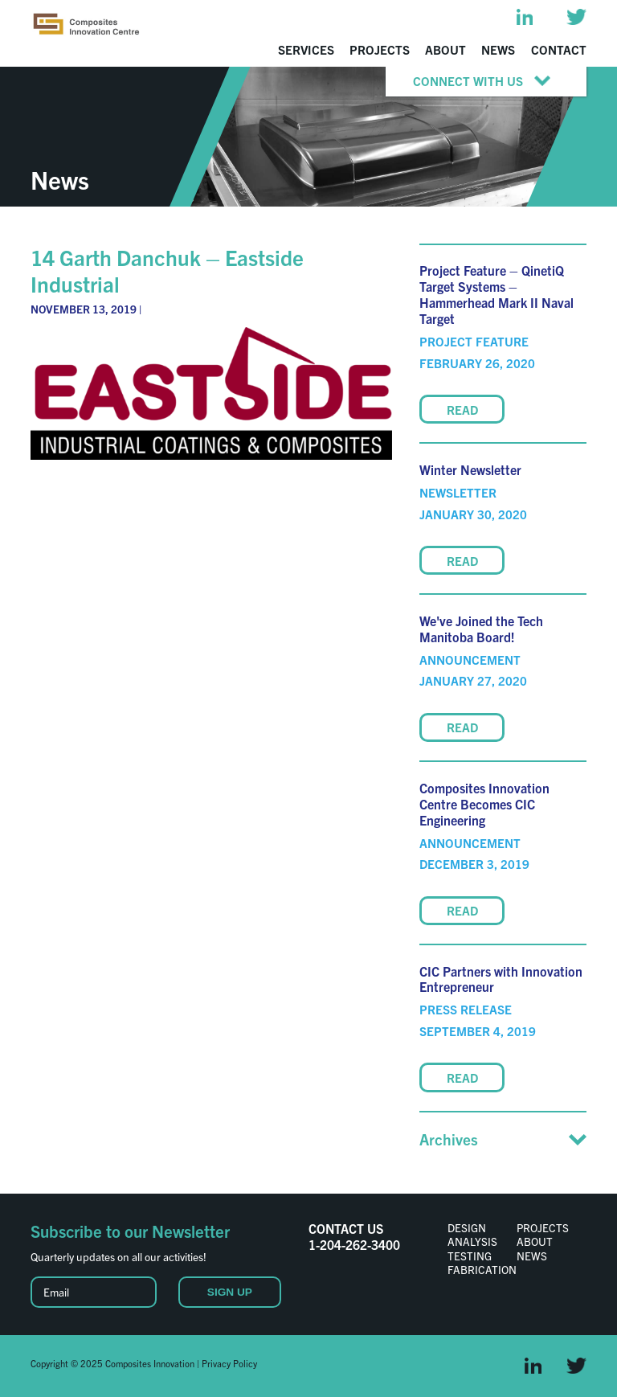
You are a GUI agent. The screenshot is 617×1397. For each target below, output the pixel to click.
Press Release (465, 1009)
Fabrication (482, 1269)
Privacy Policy (229, 1363)
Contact (558, 49)
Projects (379, 49)
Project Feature (474, 341)
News (498, 49)
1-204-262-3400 (354, 1244)
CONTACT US (345, 1228)
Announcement (470, 659)
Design (466, 1227)
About (445, 49)
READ (462, 409)
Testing (469, 1255)
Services (306, 49)
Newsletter (457, 492)
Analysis (472, 1241)
